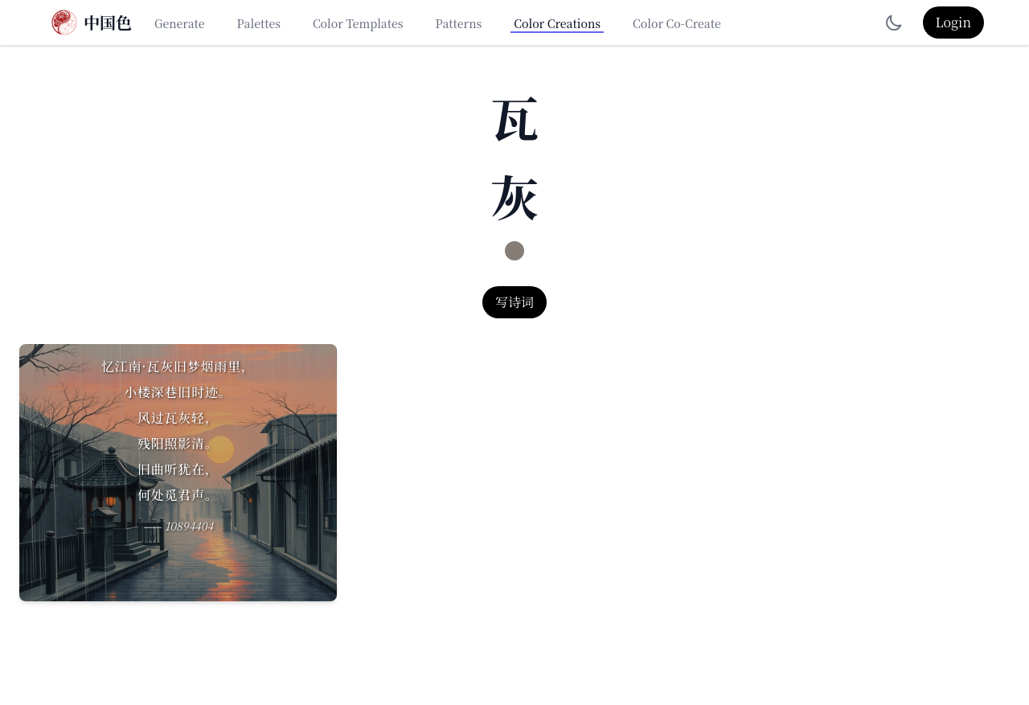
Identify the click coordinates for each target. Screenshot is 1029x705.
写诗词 (514, 302)
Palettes (259, 23)
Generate (179, 23)
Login (953, 22)
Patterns (459, 23)
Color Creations (557, 23)
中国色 (108, 22)
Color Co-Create (677, 23)
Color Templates (358, 23)
